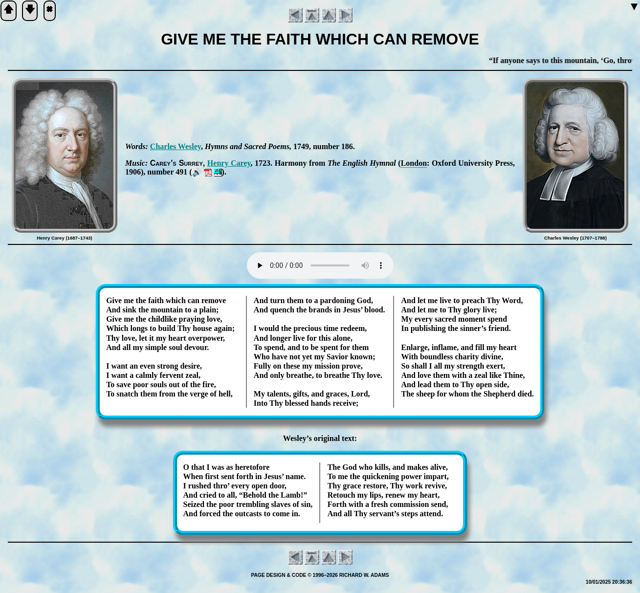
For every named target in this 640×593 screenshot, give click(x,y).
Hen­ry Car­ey (229, 163)
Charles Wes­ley (175, 146)
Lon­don (414, 163)
